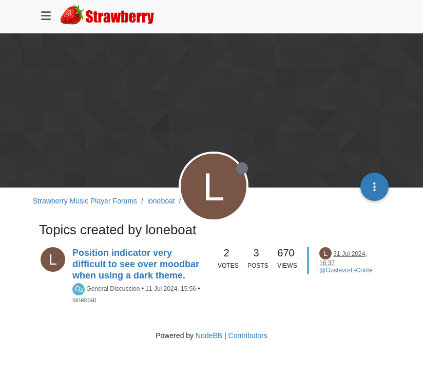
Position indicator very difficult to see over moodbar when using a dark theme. (135, 264)
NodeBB (209, 335)
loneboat (84, 300)
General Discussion (113, 288)
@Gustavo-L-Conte (346, 270)
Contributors (247, 335)
